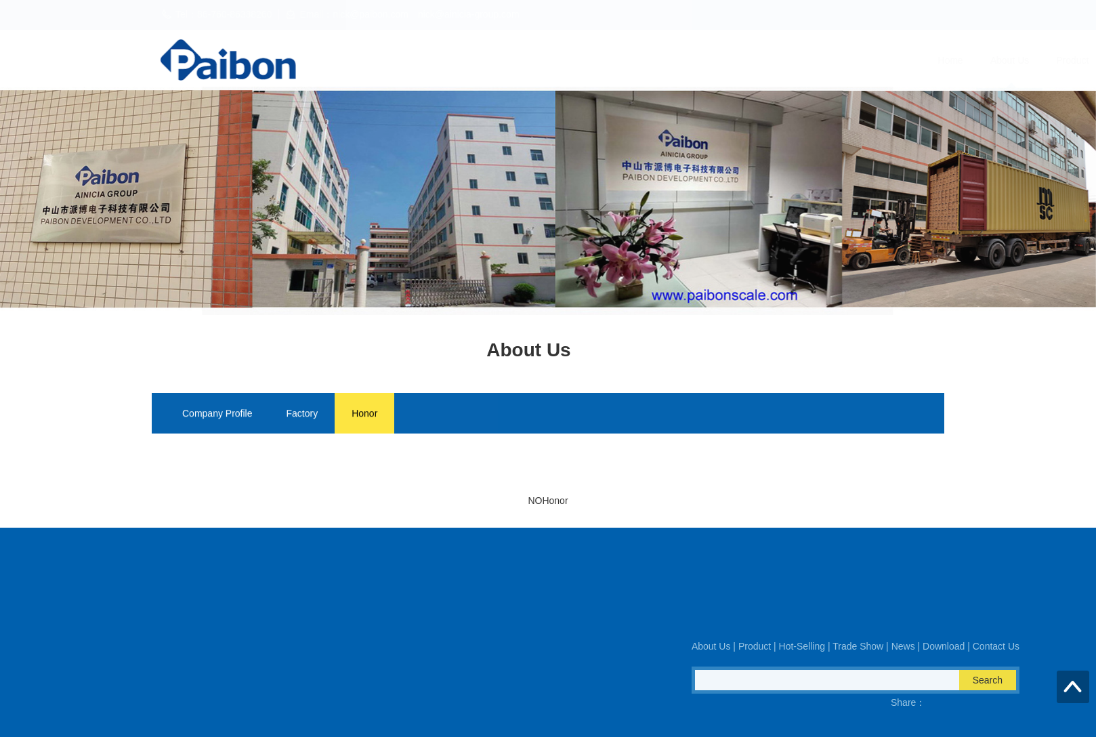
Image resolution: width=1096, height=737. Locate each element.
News (800, 60)
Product (594, 60)
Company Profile (217, 415)
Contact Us (932, 60)
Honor (364, 415)
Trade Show (736, 60)
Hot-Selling (660, 60)
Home (471, 60)
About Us (531, 60)
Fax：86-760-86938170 (173, 628)
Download (860, 60)
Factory (302, 415)
